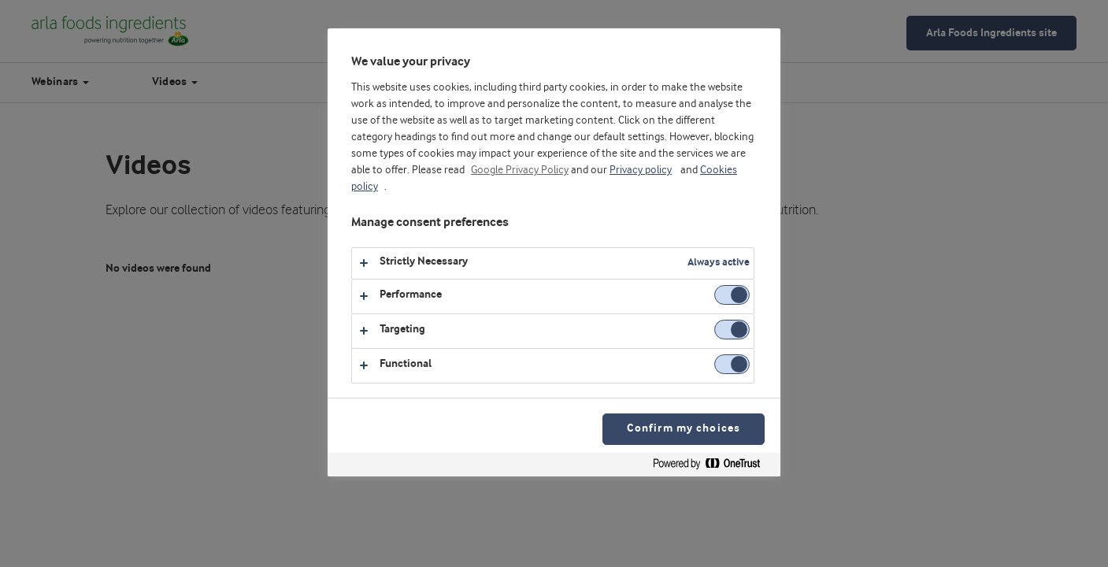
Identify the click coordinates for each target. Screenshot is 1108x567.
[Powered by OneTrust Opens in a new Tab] (713, 466)
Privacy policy (641, 170)
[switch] (732, 295)
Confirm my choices (683, 429)
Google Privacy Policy (520, 170)
